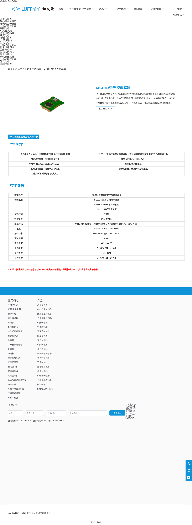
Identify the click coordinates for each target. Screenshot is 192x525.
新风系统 (12, 314)
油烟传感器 (6, 38)
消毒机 (11, 340)
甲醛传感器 (6, 28)
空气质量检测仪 (15, 331)
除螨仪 (11, 323)
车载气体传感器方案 (17, 380)
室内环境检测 (14, 358)
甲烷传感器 (6, 40)
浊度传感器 (6, 35)
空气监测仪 (13, 367)
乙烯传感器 (6, 49)
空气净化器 (13, 305)
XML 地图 (96, 522)
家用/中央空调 (14, 309)
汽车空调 (12, 384)
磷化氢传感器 (7, 56)
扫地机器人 (13, 327)
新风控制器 (13, 336)
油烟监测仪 (13, 376)
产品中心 (20, 69)
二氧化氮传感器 (8, 59)
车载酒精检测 (14, 393)
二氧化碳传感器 (8, 26)
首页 (10, 69)
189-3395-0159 (105, 109)
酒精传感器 (6, 63)
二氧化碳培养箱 (15, 345)
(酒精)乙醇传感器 (45, 389)
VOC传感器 (6, 30)
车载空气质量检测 (16, 389)
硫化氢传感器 (7, 52)
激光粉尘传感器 (8, 23)
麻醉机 (11, 353)
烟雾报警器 (13, 362)
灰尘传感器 (6, 19)
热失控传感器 (7, 47)
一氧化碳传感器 (8, 45)
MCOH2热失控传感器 (55, 69)
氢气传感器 (6, 42)
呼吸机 (11, 349)
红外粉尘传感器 (8, 21)
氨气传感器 (6, 61)
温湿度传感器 (7, 33)
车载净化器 (13, 398)
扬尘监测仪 (13, 371)
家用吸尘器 (13, 318)
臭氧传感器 (6, 54)
